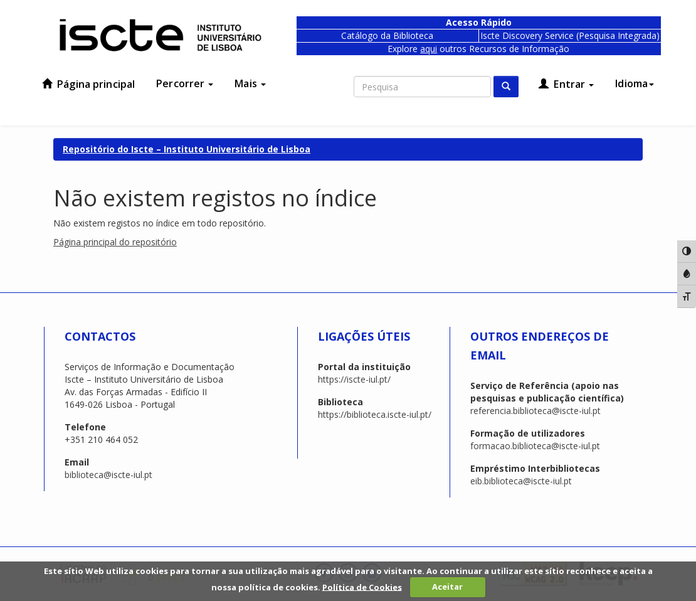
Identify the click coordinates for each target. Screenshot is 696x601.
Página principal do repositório (115, 242)
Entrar (566, 84)
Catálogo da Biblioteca (387, 35)
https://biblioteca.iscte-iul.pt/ (374, 414)
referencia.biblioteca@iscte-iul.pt (535, 411)
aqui (428, 49)
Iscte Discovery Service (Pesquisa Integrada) (570, 35)
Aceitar (447, 586)
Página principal (88, 84)
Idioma (634, 83)
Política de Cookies (362, 586)
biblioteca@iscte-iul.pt (108, 475)
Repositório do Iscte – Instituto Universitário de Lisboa (186, 149)
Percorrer (184, 83)
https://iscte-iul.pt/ (354, 379)
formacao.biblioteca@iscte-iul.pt (535, 446)
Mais (250, 83)
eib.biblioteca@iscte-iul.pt (521, 481)
